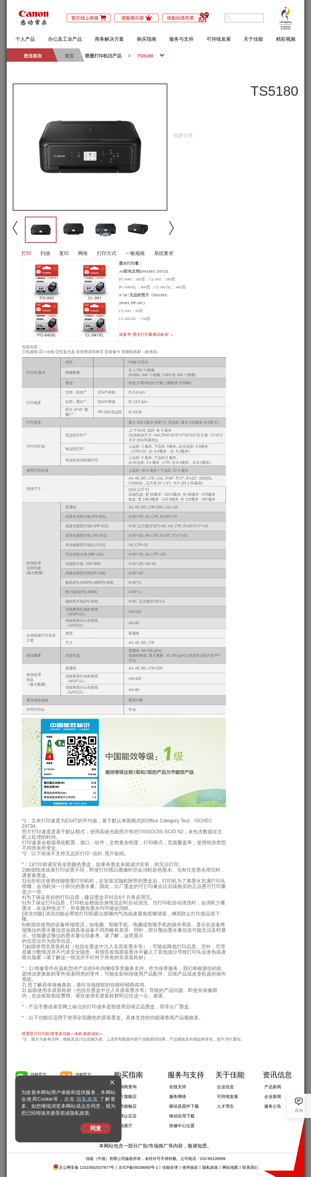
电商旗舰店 (126, 1106)
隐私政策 (87, 1099)
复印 (64, 253)
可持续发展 (219, 39)
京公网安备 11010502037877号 (83, 1167)
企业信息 (225, 1086)
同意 (95, 1128)
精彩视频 (286, 39)
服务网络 (177, 1096)
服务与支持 (181, 39)
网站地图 (230, 1167)
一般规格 (135, 253)
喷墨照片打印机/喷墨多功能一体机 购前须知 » (62, 1033)
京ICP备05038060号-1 (138, 1167)
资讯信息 (277, 1075)
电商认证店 (126, 1115)
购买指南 (146, 39)
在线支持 (177, 1086)
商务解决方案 (109, 39)
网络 (83, 253)
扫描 (45, 253)
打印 (26, 253)
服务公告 (272, 1106)
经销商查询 (126, 1086)
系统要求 (163, 253)
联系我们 (250, 1167)
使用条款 (190, 1167)
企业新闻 (272, 1096)
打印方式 (106, 253)
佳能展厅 (123, 1125)
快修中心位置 (182, 1125)
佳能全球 (170, 1167)
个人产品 (25, 39)
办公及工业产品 (65, 39)
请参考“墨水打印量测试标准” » (146, 334)
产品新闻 (272, 1086)
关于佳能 (253, 39)
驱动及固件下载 (184, 1106)
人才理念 (225, 1106)
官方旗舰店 (126, 1096)
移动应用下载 (182, 1115)
